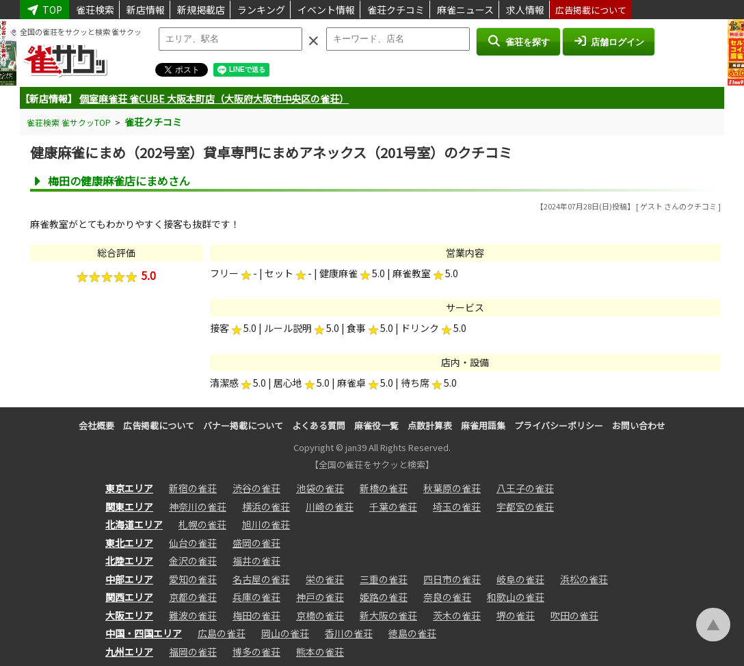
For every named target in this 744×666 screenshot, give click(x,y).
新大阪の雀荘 (388, 615)
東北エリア (129, 543)
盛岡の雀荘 (256, 543)
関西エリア (129, 597)
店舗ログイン (608, 41)
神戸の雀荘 (320, 597)
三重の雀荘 (384, 579)
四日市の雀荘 (452, 579)
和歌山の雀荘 (515, 597)
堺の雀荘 (515, 615)
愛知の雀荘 (193, 579)
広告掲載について (590, 9)
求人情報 (525, 9)
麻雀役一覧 (376, 425)
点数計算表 (430, 425)
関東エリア (129, 506)
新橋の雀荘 (384, 488)
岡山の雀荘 (285, 633)
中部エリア (129, 579)
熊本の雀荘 (320, 651)
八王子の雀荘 (525, 488)
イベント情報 (326, 9)
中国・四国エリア (143, 633)
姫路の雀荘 (384, 597)
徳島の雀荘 (412, 633)
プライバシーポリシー (558, 425)
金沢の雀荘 (193, 560)
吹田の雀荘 (574, 615)
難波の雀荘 (193, 615)
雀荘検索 (95, 9)
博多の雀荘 (256, 651)
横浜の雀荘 (266, 506)
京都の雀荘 (193, 597)
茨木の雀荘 (457, 615)
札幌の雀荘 (202, 524)
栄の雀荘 (325, 579)
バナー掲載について (243, 425)
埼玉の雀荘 (457, 506)
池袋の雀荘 (320, 488)
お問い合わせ (638, 425)
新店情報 (146, 9)
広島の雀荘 (221, 633)
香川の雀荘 (349, 633)
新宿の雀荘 (193, 488)
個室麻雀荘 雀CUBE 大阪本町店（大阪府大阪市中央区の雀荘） (214, 98)
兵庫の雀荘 (256, 597)
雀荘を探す (518, 41)
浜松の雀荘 (584, 579)
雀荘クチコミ (396, 9)
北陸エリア (129, 560)
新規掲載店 (201, 9)
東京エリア (129, 488)
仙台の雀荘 (193, 543)
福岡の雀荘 (193, 651)
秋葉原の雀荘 (452, 488)
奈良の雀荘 (447, 597)
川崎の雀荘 (330, 506)
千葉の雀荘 (393, 506)
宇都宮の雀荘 (525, 506)
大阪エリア (129, 615)
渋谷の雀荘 (256, 488)
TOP (44, 9)
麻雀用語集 (483, 425)
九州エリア (129, 651)
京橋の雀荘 (320, 615)
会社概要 (96, 425)
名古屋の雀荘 (261, 579)
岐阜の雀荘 (520, 579)
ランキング (261, 9)
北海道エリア (134, 524)
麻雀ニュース (465, 9)
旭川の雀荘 (266, 524)
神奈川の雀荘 (197, 506)
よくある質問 (318, 425)
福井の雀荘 (256, 560)
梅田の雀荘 (256, 615)
